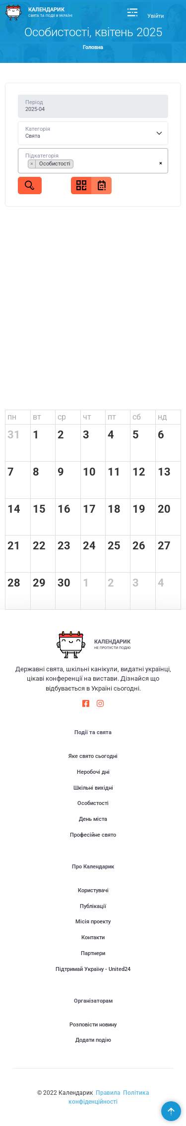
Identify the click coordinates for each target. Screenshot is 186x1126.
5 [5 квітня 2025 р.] (135, 435)
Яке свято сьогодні (93, 756)
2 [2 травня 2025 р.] (111, 583)
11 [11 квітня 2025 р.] (114, 472)
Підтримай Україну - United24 (93, 969)
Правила (108, 1092)
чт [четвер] (87, 417)
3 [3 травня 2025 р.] (135, 583)
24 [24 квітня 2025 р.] (89, 545)
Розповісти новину (93, 1024)
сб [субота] (136, 417)
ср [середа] (62, 417)
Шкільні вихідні (93, 788)
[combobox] (93, 160)
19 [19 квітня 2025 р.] (138, 509)
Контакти (93, 937)
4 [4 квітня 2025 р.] (111, 435)
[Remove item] (32, 164)
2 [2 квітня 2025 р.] (61, 435)
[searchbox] (78, 165)
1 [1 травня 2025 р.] (86, 583)
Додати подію (93, 1040)
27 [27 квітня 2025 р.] (164, 545)
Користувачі (93, 890)
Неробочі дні (93, 772)
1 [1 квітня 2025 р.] (36, 435)
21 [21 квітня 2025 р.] (13, 545)
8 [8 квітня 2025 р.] (36, 472)
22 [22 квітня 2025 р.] (39, 545)
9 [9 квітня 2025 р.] (61, 472)
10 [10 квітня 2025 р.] (89, 472)
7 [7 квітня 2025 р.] (10, 472)
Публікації (93, 906)
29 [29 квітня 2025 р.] (39, 583)
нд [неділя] (162, 417)
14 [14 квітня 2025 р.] (13, 509)
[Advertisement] (93, 312)
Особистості (93, 803)
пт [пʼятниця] (112, 417)
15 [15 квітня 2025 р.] (39, 509)
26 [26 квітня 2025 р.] (138, 545)
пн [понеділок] (11, 417)
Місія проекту (93, 921)
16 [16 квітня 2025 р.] (64, 509)
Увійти (155, 16)
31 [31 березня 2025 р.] (13, 435)
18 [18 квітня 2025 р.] (114, 509)
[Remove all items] (161, 163)
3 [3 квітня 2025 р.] (86, 435)
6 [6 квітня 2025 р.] (161, 435)
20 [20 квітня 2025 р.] (164, 509)
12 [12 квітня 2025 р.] (138, 472)
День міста (93, 819)
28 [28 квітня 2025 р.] (13, 583)
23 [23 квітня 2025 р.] (64, 545)
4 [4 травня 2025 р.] (161, 583)
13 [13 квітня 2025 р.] (164, 472)
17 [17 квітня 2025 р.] (89, 509)
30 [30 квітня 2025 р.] (64, 583)
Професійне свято (93, 835)
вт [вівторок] (37, 417)
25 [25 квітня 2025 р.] (114, 545)
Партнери (93, 953)
